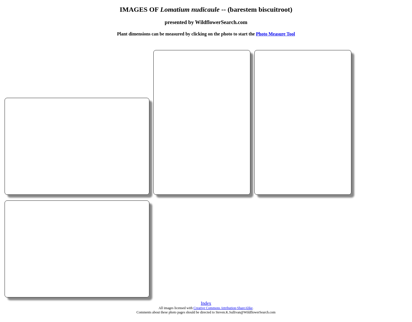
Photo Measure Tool (275, 33)
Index (206, 303)
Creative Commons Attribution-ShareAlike (223, 308)
